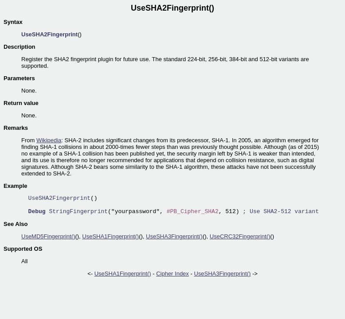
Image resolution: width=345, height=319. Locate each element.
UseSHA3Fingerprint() (174, 236)
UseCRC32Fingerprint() (240, 236)
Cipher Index (172, 273)
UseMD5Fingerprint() (48, 236)
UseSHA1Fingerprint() (110, 236)
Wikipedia (48, 140)
